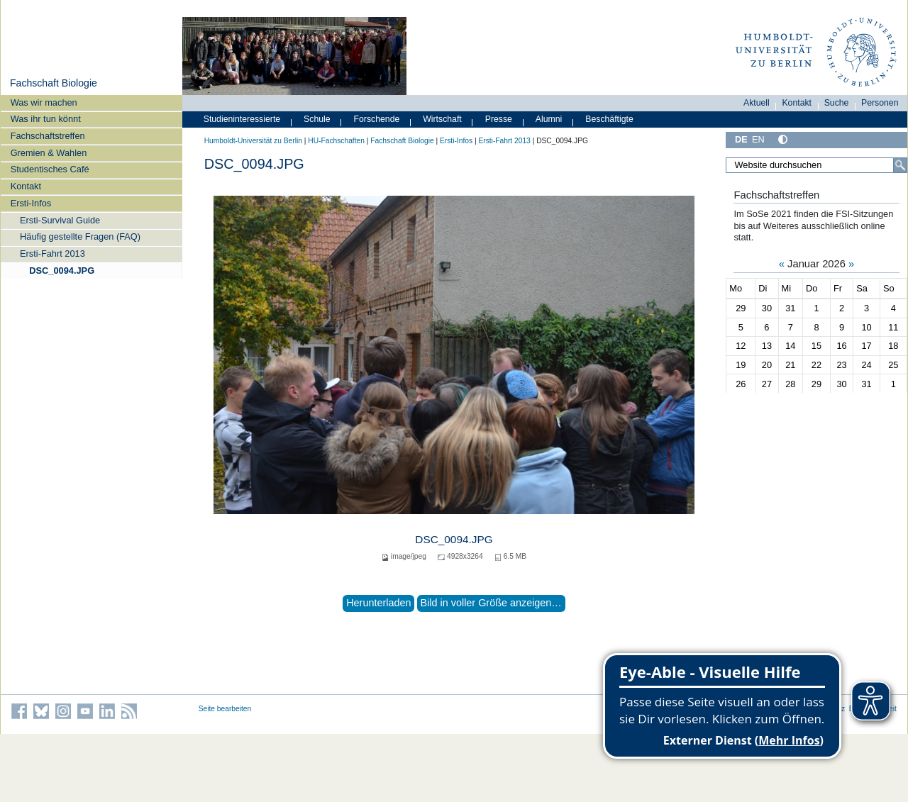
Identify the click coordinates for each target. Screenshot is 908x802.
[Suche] (900, 165)
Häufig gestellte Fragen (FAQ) (80, 236)
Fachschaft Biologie (53, 83)
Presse (498, 119)
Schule (317, 119)
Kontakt (26, 186)
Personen (880, 103)
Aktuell (756, 103)
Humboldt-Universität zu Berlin (253, 141)
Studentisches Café (50, 169)
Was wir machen (44, 102)
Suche (836, 103)
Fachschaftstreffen (48, 135)
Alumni (549, 119)
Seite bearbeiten (225, 709)
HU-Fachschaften (336, 141)
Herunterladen (378, 602)
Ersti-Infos (31, 203)
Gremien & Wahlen (49, 152)
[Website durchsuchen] (816, 165)
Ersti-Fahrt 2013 (52, 253)
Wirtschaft (442, 119)
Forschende (377, 119)
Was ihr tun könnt (46, 118)
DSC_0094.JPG (61, 270)
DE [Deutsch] (741, 139)
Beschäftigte (609, 119)
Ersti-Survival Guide (60, 220)
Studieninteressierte (242, 119)
